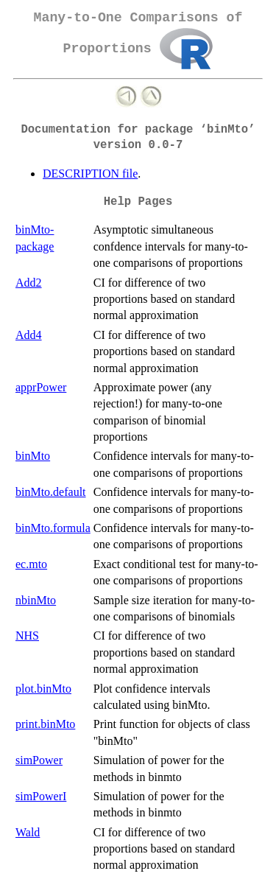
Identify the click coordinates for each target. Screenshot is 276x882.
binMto (32, 455)
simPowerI (40, 796)
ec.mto (31, 564)
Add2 (28, 282)
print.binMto (45, 724)
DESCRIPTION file (90, 173)
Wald (27, 832)
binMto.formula (53, 528)
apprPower (40, 387)
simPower (39, 760)
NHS (27, 635)
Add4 (28, 335)
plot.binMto (43, 688)
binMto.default (50, 492)
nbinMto (35, 600)
